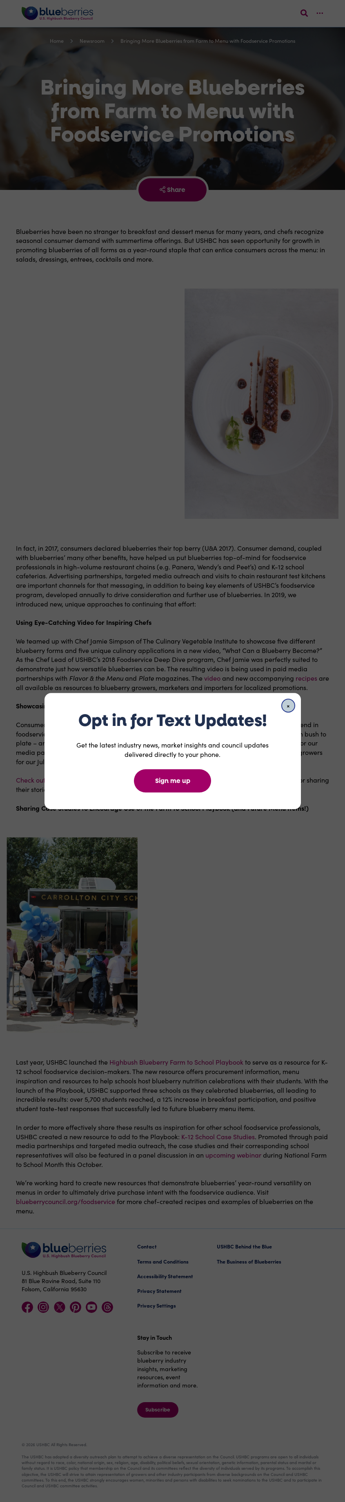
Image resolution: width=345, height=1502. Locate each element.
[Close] (288, 705)
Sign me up (172, 780)
